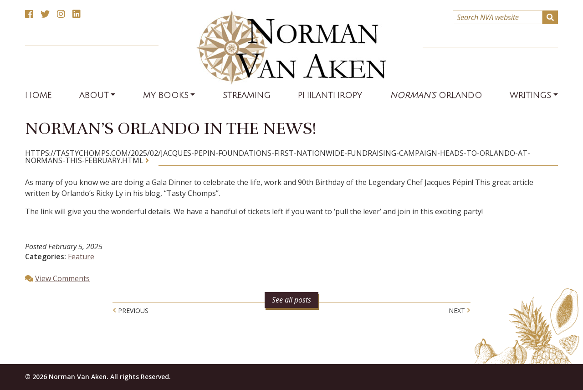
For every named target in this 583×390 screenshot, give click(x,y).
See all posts (291, 300)
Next (459, 310)
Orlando (436, 95)
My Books (166, 95)
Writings (530, 95)
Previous (130, 310)
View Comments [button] (62, 278)
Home (38, 95)
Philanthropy (330, 95)
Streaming (247, 95)
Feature (81, 256)
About (94, 95)
